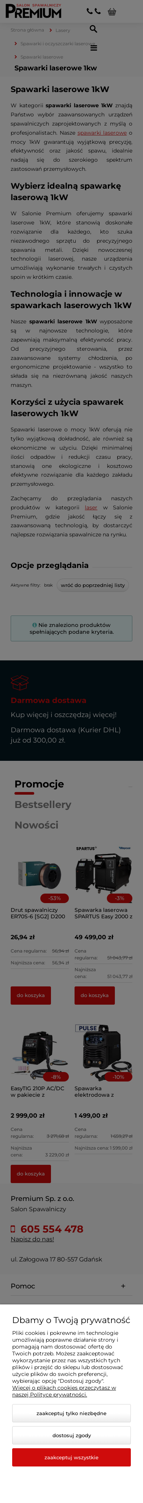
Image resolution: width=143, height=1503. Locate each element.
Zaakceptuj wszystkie (71, 1457)
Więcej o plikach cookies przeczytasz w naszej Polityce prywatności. (64, 1391)
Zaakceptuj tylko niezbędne (71, 1413)
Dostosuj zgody (71, 1435)
